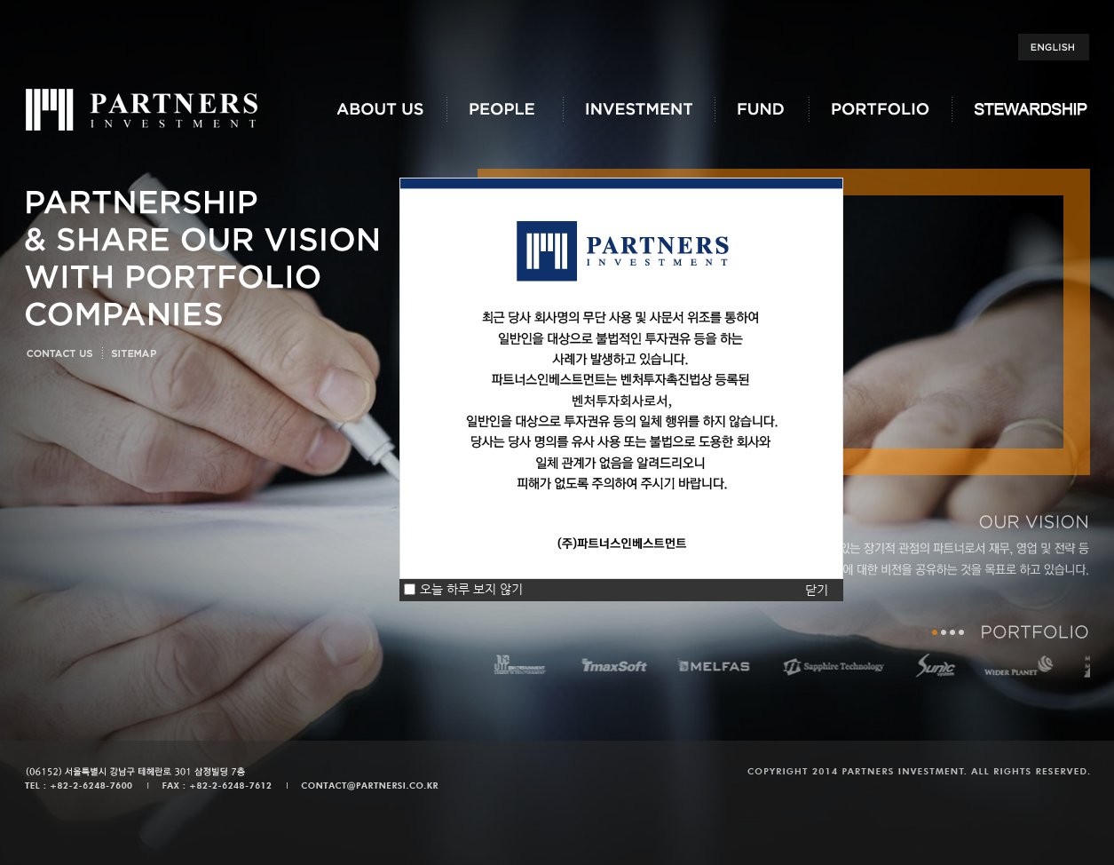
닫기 (816, 590)
